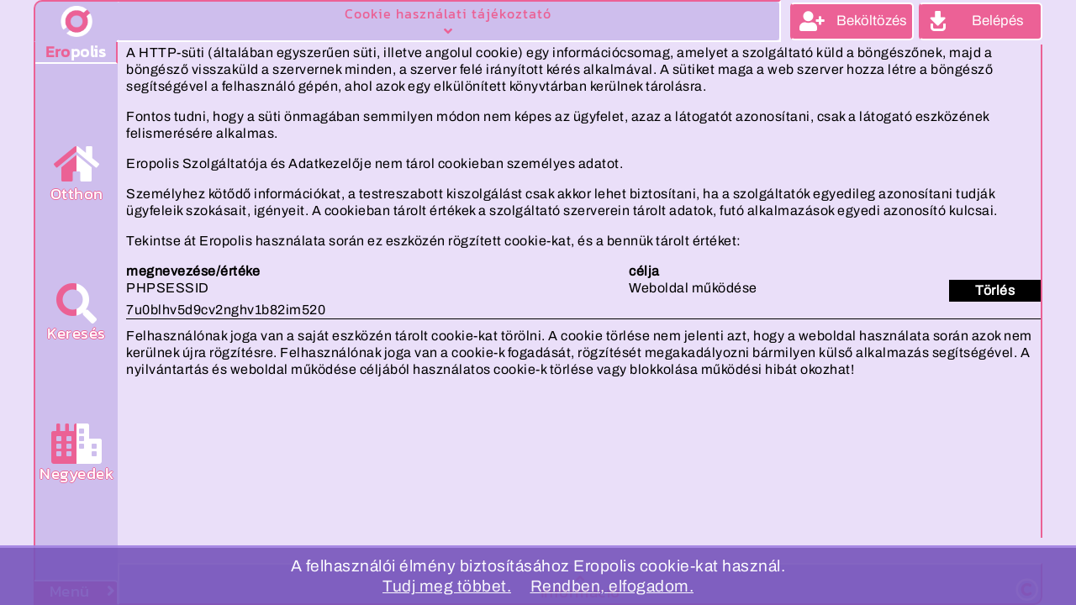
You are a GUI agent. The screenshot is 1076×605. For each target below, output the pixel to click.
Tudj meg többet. (446, 586)
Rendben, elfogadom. (612, 586)
